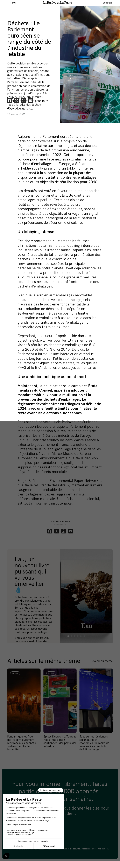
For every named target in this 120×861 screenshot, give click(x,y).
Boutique (107, 2)
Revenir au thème (102, 661)
